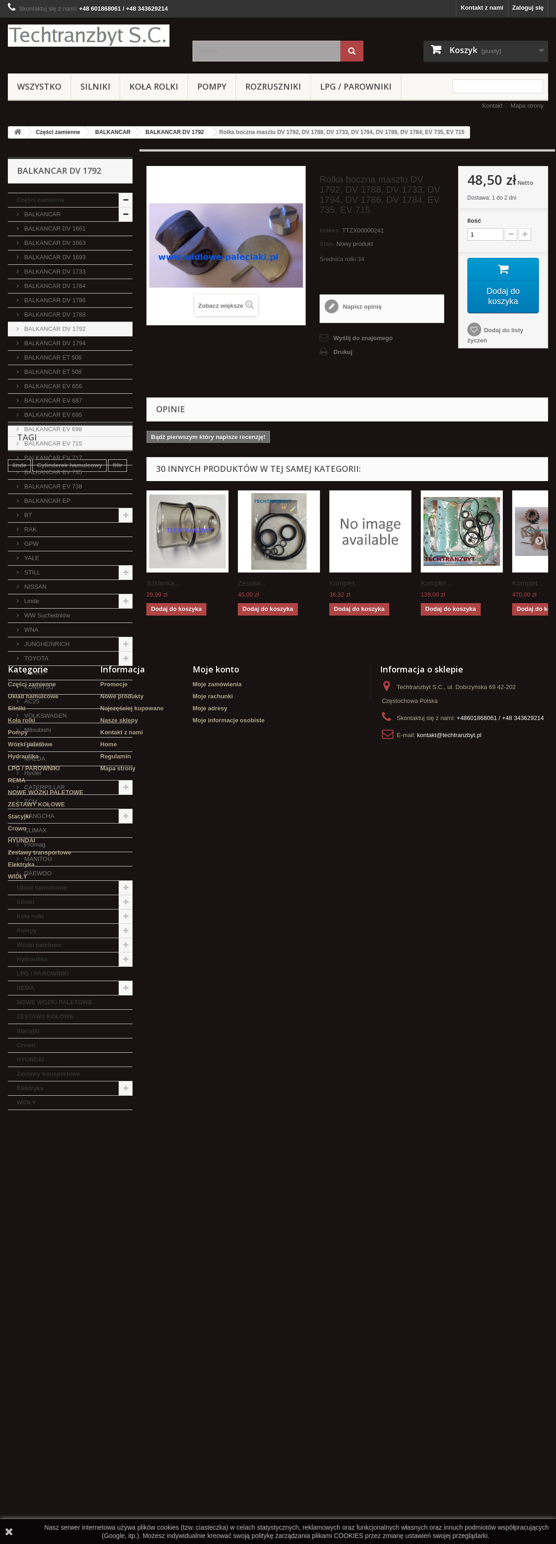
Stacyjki (28, 1030)
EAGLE (33, 744)
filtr (117, 1165)
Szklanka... (163, 583)
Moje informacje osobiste (229, 1329)
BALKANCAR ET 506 (52, 357)
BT (27, 515)
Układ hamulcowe (42, 887)
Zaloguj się (528, 7)
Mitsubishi (37, 729)
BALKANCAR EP (46, 500)
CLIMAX (35, 830)
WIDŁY (26, 1102)
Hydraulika (32, 959)
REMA (25, 987)
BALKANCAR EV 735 (52, 472)
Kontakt (492, 105)
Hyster (32, 772)
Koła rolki (153, 86)
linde (19, 1165)
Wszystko (39, 86)
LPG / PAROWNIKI (356, 86)
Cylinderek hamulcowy (69, 1165)
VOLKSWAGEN (45, 715)
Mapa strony (527, 105)
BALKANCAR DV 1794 (54, 343)
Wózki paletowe (39, 944)
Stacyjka (74, 1179)
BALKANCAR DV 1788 (54, 314)
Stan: (327, 243)
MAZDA (34, 758)
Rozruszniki (273, 86)
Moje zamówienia (217, 1293)
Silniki (95, 86)
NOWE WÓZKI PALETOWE (54, 1002)
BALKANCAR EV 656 (52, 386)
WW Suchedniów (46, 615)
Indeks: (330, 230)
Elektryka (30, 1088)
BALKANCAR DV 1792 (174, 132)
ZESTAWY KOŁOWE (45, 1016)
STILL (31, 572)
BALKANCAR (113, 132)
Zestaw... (252, 583)
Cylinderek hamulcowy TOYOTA (57, 1207)
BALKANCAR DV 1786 (54, 300)
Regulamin (115, 1365)
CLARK (33, 672)
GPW (31, 543)
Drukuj (342, 351)
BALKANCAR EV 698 (52, 429)
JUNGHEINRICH (46, 644)
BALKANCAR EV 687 (52, 400)
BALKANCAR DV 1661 (54, 228)
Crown (26, 1045)
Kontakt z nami (482, 7)
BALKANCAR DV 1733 (54, 271)
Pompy (211, 86)
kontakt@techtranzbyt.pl (449, 1344)
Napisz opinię (361, 306)
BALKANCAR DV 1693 (54, 257)
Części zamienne (58, 132)
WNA (30, 629)
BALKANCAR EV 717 (52, 457)
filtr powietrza (32, 1179)
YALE (31, 558)
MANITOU (37, 858)
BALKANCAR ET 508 (52, 371)
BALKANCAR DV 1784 (54, 285)
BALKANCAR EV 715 (52, 443)
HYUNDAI (30, 1059)
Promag (34, 844)
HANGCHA (38, 815)
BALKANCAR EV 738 (52, 486)
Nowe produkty (122, 1305)
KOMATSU (38, 687)
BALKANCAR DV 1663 (54, 242)
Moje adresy (210, 1317)
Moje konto (216, 1278)
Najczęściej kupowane (131, 1317)
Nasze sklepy (119, 1329)
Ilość (474, 220)
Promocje (113, 1293)
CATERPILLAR (44, 787)
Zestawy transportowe (48, 1073)
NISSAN (35, 586)
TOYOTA (35, 658)
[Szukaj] (351, 51)
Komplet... (345, 583)
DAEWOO (37, 873)
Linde (31, 601)
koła (18, 1193)
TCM (30, 801)
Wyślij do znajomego (363, 338)
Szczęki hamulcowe (88, 1193)
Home (108, 1353)
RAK (29, 529)
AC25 (31, 701)
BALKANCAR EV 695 (52, 414)
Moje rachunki (213, 1305)
